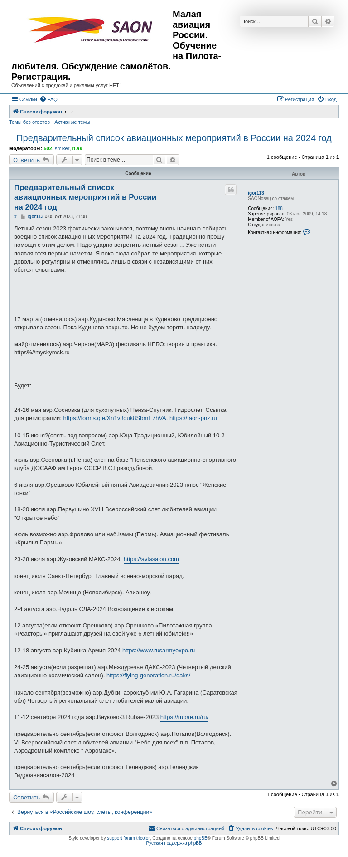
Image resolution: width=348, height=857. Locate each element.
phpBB (201, 838)
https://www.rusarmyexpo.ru (158, 650)
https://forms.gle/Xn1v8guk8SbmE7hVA (114, 418)
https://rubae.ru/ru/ (184, 717)
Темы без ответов (29, 122)
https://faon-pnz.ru (193, 418)
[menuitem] (48, 99)
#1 (16, 216)
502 (48, 148)
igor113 (256, 193)
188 (279, 208)
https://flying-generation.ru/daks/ (148, 675)
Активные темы (72, 122)
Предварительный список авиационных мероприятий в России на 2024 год (174, 138)
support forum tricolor (128, 838)
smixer (62, 148)
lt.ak (77, 148)
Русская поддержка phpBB (174, 843)
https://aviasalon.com (151, 559)
